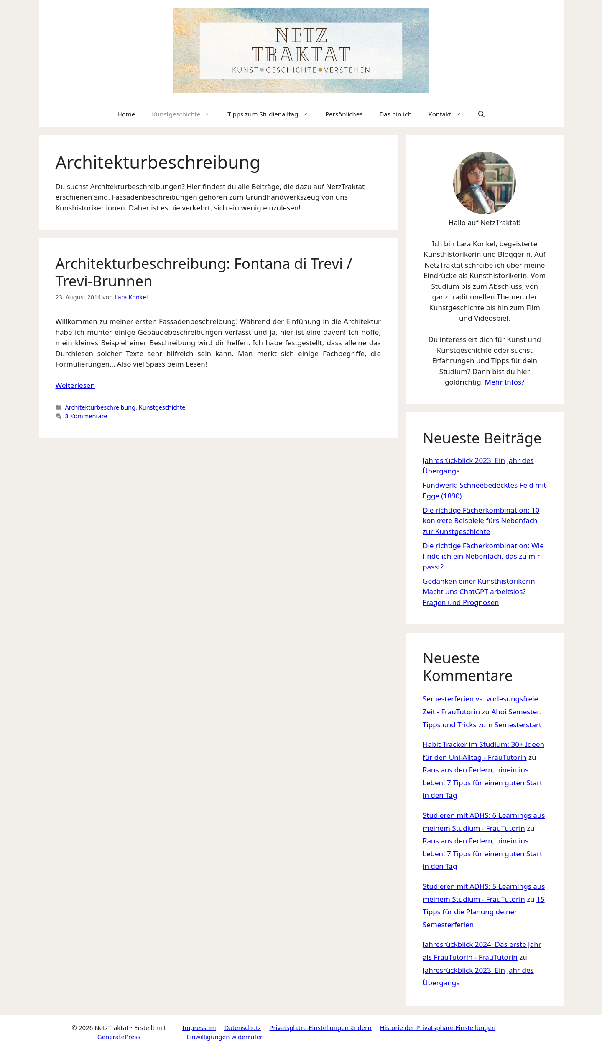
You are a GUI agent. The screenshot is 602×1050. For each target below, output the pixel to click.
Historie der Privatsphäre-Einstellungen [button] (438, 1027)
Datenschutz (242, 1027)
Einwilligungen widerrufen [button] (225, 1036)
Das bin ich (395, 114)
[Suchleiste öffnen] (481, 114)
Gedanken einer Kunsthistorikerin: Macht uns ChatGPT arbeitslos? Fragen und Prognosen (480, 591)
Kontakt (449, 114)
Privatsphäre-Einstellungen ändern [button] (320, 1027)
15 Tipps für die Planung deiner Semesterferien (484, 911)
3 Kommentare (86, 416)
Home (126, 114)
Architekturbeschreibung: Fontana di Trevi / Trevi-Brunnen (204, 272)
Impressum (199, 1027)
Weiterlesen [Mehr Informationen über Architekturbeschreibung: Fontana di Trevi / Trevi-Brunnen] (75, 385)
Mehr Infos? (505, 382)
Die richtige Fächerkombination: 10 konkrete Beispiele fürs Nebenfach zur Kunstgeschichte (481, 520)
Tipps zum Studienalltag (272, 114)
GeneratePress (118, 1036)
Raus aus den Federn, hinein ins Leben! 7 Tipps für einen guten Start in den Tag (482, 782)
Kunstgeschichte (185, 114)
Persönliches (343, 114)
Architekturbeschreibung (100, 407)
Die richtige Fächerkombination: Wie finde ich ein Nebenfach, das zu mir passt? (483, 556)
